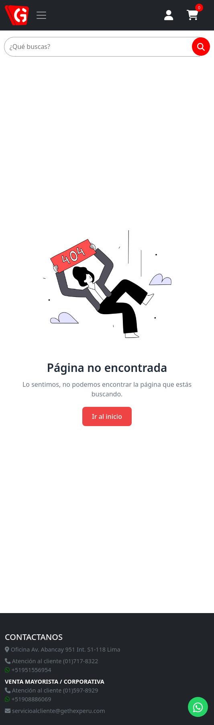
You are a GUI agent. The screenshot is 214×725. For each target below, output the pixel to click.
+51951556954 (28, 670)
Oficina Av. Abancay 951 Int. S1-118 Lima (62, 649)
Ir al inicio (107, 416)
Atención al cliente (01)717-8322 (51, 661)
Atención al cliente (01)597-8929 (51, 690)
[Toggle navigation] (41, 15)
